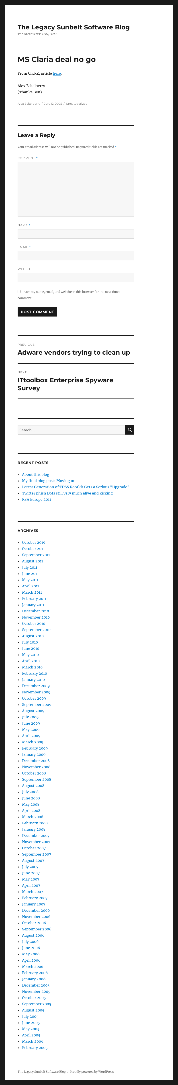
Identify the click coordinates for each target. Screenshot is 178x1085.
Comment (28, 158)
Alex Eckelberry (29, 103)
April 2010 (31, 661)
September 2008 (36, 779)
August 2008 (33, 785)
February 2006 (35, 973)
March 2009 (32, 742)
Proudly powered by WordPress (92, 1072)
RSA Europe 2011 (36, 499)
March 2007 (32, 891)
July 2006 (30, 941)
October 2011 (33, 548)
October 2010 (33, 623)
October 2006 (34, 923)
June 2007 (31, 873)
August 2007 (33, 860)
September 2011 (36, 555)
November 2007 (36, 842)
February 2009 (35, 748)
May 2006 (31, 954)
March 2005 (32, 1041)
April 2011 (30, 586)
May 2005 (30, 1029)
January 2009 (34, 754)
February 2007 (34, 898)
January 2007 (33, 904)
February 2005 (35, 1047)
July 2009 (30, 717)
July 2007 (30, 866)
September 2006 (36, 929)
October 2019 (33, 542)
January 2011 (33, 605)
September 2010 (36, 629)
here (57, 73)
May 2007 (30, 879)
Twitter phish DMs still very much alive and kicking (67, 493)
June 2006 (31, 948)
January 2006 (34, 979)
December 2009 (36, 686)
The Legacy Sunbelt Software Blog (74, 27)
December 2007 (35, 835)
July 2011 (29, 567)
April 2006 (31, 960)
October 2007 (34, 848)
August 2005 (33, 1010)
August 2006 (33, 935)
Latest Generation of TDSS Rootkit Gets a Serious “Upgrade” (75, 487)
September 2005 (36, 1004)
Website (25, 269)
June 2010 (30, 648)
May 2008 (30, 804)
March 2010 (32, 667)
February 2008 (35, 823)
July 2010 (30, 642)
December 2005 (36, 985)
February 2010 (34, 673)
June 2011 (30, 573)
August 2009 (33, 711)
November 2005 (36, 991)
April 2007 (31, 885)
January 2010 (33, 679)
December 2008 (36, 760)
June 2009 (31, 723)
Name (24, 225)
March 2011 (32, 592)
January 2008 (33, 829)
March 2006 (32, 966)
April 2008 (31, 810)
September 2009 (36, 704)
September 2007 (36, 854)
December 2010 (35, 611)
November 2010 (36, 617)
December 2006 (36, 910)
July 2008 (30, 792)
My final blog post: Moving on (49, 480)
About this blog (35, 474)
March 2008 (32, 817)
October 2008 (34, 773)
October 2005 (34, 997)
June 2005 (31, 1022)
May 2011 (30, 580)
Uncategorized (77, 103)
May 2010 (30, 654)
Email (24, 247)
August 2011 (32, 561)
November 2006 (36, 916)
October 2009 (34, 698)
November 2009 (36, 692)
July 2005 (30, 1016)
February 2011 (34, 598)
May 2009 (31, 729)
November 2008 (36, 767)
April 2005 (31, 1035)
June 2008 (31, 798)
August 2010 (33, 636)
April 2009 (31, 736)
